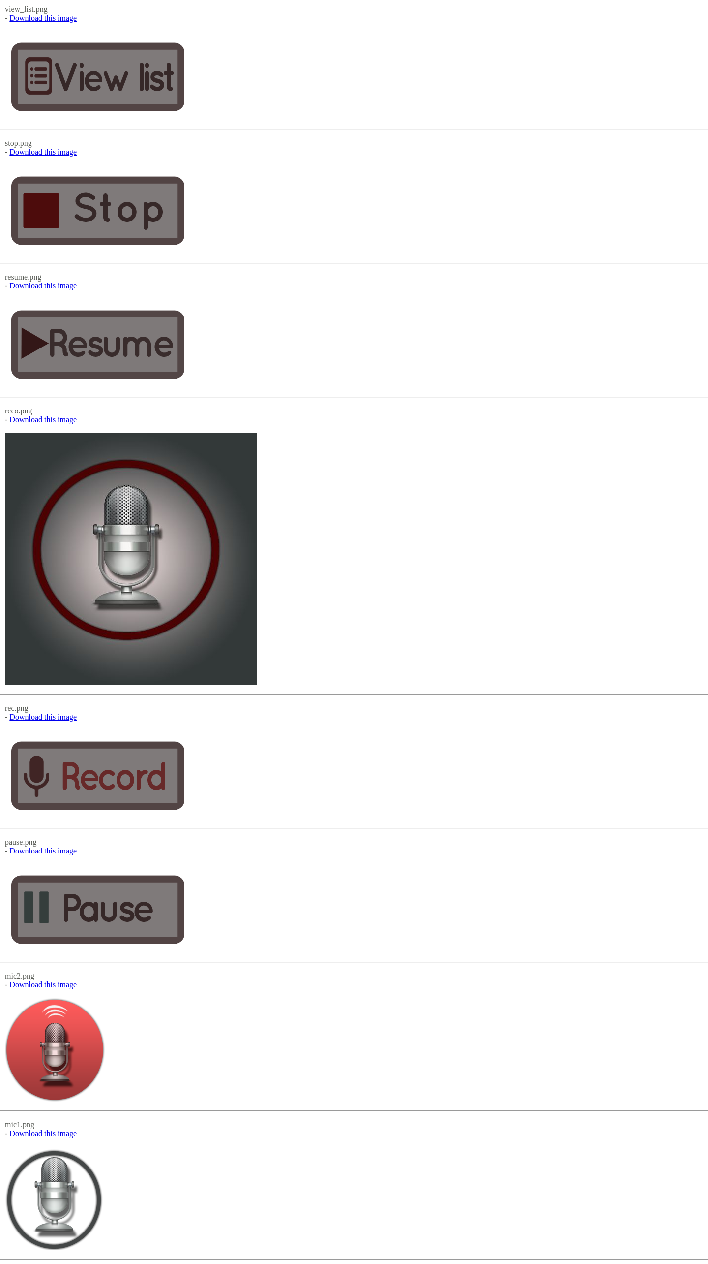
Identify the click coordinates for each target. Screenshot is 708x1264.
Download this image (43, 18)
